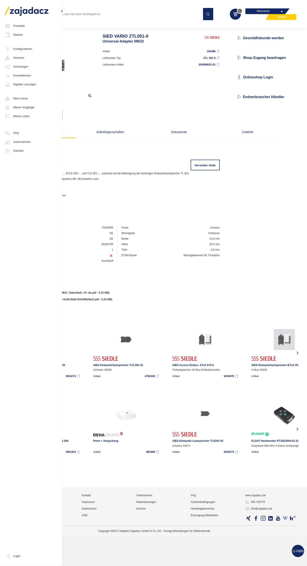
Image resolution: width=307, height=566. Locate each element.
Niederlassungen (180, 553)
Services (14, 58)
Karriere (13, 151)
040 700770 (267, 554)
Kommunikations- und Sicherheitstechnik (92, 27)
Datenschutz (134, 560)
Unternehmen (17, 142)
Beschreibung (89, 140)
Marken (13, 35)
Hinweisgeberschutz (226, 560)
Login (12, 556)
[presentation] (69, 361)
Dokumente (176, 140)
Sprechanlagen (193, 27)
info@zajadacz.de (270, 560)
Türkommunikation (166, 27)
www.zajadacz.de (267, 547)
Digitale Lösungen (20, 84)
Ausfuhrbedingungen (226, 553)
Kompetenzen (17, 76)
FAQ (11, 133)
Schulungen (16, 67)
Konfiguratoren (18, 49)
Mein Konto (16, 99)
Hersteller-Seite (221, 174)
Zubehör (219, 140)
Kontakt (131, 547)
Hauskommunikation (135, 27)
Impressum (133, 553)
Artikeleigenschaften (133, 140)
